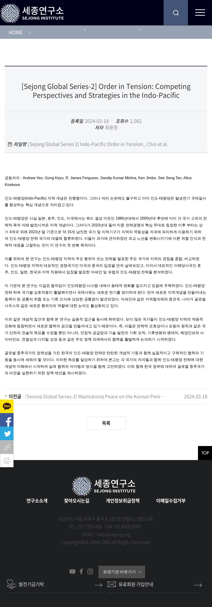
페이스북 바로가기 (81, 571)
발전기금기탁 (31, 584)
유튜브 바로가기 (72, 571)
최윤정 (111, 127)
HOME (16, 32)
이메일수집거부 (171, 500)
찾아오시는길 (76, 500)
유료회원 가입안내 (136, 584)
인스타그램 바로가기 (90, 571)
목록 (106, 423)
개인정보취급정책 (123, 500)
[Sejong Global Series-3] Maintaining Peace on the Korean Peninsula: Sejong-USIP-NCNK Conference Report (95, 396)
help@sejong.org (113, 534)
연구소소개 (36, 500)
